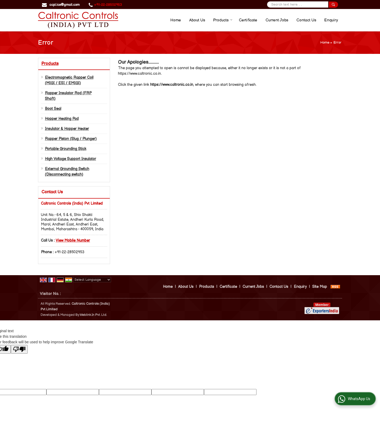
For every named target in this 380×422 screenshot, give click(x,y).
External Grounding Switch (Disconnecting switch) (67, 172)
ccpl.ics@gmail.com (64, 5)
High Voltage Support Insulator (70, 159)
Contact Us (306, 20)
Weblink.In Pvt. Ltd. (93, 315)
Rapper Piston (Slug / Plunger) (71, 139)
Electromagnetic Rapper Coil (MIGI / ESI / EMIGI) (69, 80)
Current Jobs (276, 20)
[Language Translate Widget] (92, 279)
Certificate (248, 20)
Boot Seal (53, 108)
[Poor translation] (19, 349)
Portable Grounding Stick (65, 149)
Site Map (319, 286)
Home (175, 20)
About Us (197, 20)
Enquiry (331, 20)
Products (222, 20)
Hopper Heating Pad (62, 118)
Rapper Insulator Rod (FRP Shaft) (68, 96)
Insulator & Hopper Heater (67, 128)
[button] (73, 240)
